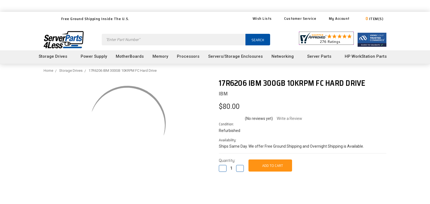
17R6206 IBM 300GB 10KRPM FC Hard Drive (123, 70)
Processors (188, 56)
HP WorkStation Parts (368, 56)
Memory (160, 56)
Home (48, 70)
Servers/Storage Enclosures (235, 56)
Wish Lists (258, 18)
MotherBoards (130, 56)
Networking (284, 56)
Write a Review (289, 118)
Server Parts (321, 56)
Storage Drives (55, 56)
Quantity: (227, 160)
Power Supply (94, 56)
